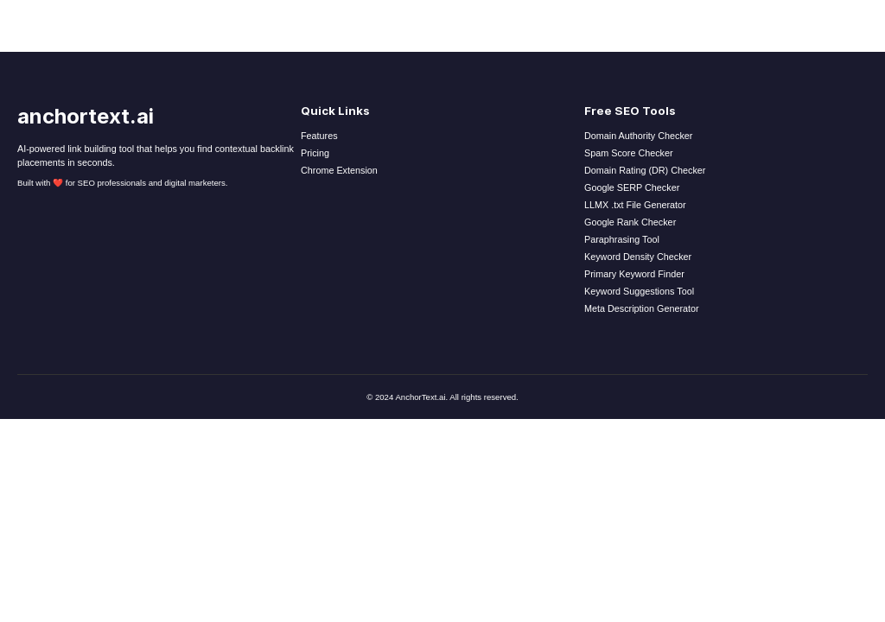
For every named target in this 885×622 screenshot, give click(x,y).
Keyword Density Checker (637, 256)
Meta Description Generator (641, 308)
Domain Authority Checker (638, 135)
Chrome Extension (339, 170)
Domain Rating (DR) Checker (644, 170)
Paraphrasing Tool (621, 239)
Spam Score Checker (628, 153)
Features (319, 135)
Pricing (315, 153)
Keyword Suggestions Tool (639, 291)
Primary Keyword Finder (634, 274)
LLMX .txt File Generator (635, 205)
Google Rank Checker (630, 222)
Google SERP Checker (631, 187)
